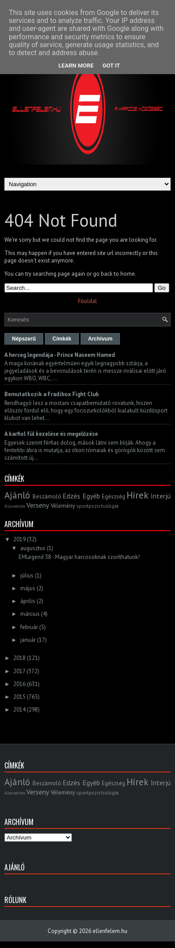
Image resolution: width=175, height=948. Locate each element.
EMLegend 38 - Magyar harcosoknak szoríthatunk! (79, 557)
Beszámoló (47, 496)
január (28, 640)
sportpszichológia (97, 505)
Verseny (37, 505)
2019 (19, 539)
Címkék (61, 339)
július (27, 575)
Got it (111, 65)
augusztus (32, 548)
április (27, 601)
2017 (19, 671)
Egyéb (91, 495)
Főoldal (87, 301)
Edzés (71, 495)
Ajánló (17, 495)
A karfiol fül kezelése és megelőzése (51, 434)
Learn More (76, 65)
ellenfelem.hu (110, 931)
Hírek (137, 495)
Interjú (161, 495)
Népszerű (24, 339)
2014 (19, 709)
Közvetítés (14, 506)
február (29, 627)
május (27, 588)
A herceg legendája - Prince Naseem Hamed (59, 355)
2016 (19, 684)
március (30, 614)
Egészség (113, 496)
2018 (19, 658)
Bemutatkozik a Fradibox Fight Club (51, 394)
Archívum (100, 339)
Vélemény (63, 506)
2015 (19, 697)
